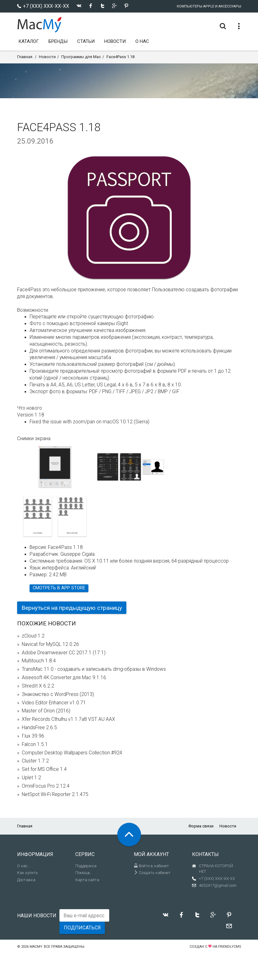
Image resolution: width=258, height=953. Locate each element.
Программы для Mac (81, 56)
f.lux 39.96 (33, 736)
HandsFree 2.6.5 (39, 727)
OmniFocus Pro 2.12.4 (46, 786)
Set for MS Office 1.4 (44, 769)
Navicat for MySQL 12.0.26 (50, 644)
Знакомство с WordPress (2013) (58, 694)
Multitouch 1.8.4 (39, 661)
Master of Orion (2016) (46, 711)
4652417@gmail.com (218, 885)
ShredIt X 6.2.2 (38, 686)
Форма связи (200, 826)
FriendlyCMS (229, 947)
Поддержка (85, 865)
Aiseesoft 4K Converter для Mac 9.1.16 (64, 677)
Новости (47, 56)
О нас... (23, 865)
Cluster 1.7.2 (35, 761)
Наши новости (36, 915)
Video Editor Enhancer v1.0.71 (54, 703)
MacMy (36, 947)
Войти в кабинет (151, 865)
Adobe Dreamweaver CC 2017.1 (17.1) (64, 653)
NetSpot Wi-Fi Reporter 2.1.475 (55, 794)
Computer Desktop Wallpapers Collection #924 (72, 753)
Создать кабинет (152, 872)
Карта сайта (87, 879)
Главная (24, 56)
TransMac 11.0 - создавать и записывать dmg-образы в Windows (94, 669)
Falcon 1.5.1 (35, 744)
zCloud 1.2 (33, 636)
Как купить (27, 872)
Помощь (82, 872)
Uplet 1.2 (31, 777)
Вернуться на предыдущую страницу (71, 607)
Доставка (26, 879)
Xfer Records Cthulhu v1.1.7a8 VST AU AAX (68, 719)
